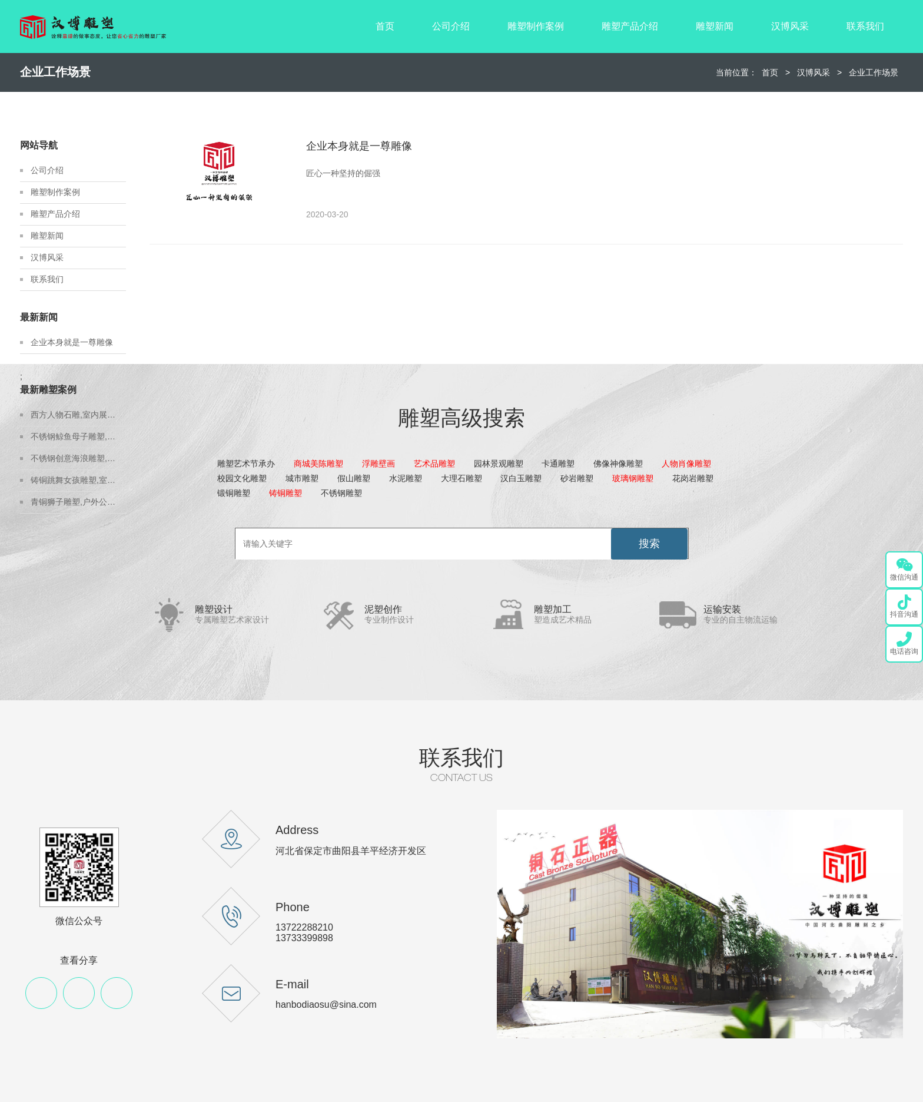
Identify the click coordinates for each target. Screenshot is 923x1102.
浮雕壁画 (378, 463)
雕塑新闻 (714, 26)
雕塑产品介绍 (630, 26)
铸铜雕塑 (285, 493)
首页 (385, 26)
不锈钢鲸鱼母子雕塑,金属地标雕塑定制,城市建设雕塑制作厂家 (78, 436)
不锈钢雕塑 (341, 493)
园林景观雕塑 (498, 463)
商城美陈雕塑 (318, 463)
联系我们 (865, 26)
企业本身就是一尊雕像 (72, 342)
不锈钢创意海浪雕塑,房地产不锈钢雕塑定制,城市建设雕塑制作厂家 (78, 458)
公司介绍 (451, 26)
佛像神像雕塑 (618, 463)
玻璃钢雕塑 (632, 478)
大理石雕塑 (461, 478)
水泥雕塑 (405, 478)
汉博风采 (790, 26)
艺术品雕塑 (434, 463)
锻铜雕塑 (233, 493)
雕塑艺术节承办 (246, 463)
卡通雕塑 (558, 463)
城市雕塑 (301, 478)
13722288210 (304, 927)
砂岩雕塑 (576, 478)
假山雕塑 (353, 478)
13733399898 (304, 938)
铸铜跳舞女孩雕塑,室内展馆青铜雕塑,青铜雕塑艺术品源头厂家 (78, 480)
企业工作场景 (873, 72)
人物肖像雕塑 (686, 463)
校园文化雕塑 (242, 478)
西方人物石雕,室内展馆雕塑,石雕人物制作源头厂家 (78, 414)
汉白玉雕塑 (521, 478)
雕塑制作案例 (535, 26)
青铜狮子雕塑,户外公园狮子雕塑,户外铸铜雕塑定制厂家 (78, 502)
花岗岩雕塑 (692, 478)
